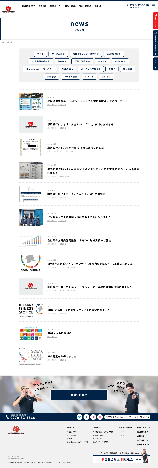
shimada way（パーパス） (40, 69)
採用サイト (142, 444)
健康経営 (62, 61)
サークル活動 (58, 53)
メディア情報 (70, 76)
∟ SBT (121, 435)
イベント (89, 76)
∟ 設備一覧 (97, 438)
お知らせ (98, 6)
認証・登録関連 (82, 61)
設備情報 (51, 76)
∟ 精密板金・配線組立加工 (103, 432)
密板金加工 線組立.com (125, 459)
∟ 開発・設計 (98, 435)
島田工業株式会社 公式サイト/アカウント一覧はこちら (127, 417)
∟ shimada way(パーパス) (77, 442)
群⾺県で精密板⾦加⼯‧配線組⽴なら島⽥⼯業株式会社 (27, 462)
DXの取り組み (114, 53)
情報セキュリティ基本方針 (86, 53)
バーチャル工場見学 (91, 69)
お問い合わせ (79, 394)
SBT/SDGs (67, 69)
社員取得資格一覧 (41, 61)
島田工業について (29, 6)
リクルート (120, 61)
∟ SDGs (122, 432)
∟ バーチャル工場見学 (101, 442)
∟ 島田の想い (72, 432)
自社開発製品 (70, 6)
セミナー (102, 61)
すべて (40, 53)
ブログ (112, 69)
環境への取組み (85, 6)
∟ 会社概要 (71, 435)
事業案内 (42, 6)
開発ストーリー (55, 6)
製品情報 (127, 69)
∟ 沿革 (70, 438)
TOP (3, 42)
